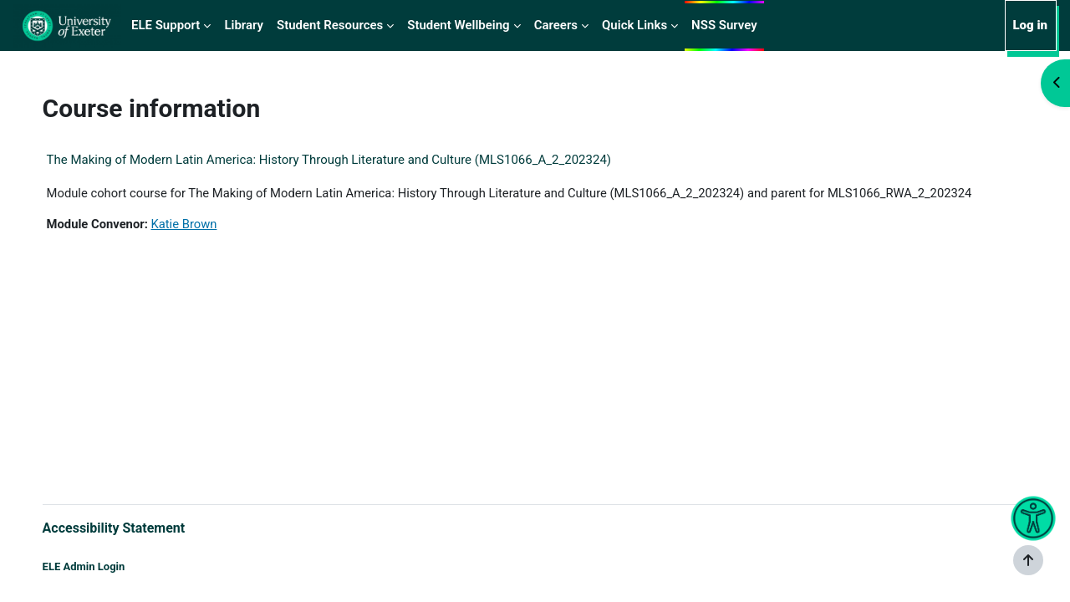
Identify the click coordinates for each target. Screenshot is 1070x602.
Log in (1029, 25)
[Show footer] (1028, 560)
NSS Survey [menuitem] (724, 25)
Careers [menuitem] (556, 25)
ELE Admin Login (100, 566)
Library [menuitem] (243, 25)
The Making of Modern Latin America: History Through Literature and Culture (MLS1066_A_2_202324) (346, 159)
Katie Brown (203, 224)
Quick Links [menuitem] (634, 25)
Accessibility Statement (130, 527)
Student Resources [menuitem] (330, 25)
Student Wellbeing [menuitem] (458, 25)
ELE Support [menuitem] (165, 25)
